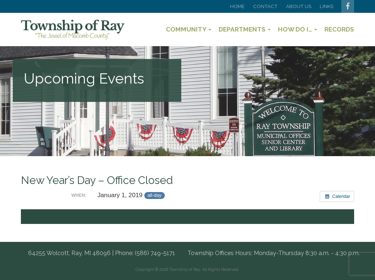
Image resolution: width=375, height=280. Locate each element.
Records (339, 29)
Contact (265, 6)
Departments (245, 29)
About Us (298, 6)
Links (326, 6)
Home (237, 6)
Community (188, 29)
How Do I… (297, 29)
